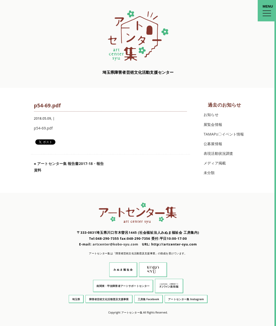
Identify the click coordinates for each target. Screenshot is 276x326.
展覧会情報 (213, 124)
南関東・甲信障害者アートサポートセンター (123, 286)
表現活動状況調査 (218, 153)
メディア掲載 (215, 163)
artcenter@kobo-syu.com (115, 244)
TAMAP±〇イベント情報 (224, 134)
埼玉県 (76, 299)
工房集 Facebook (148, 299)
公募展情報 (213, 143)
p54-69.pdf (43, 128)
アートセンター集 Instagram (186, 299)
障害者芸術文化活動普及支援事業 (109, 299)
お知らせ (211, 114)
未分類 (209, 172)
